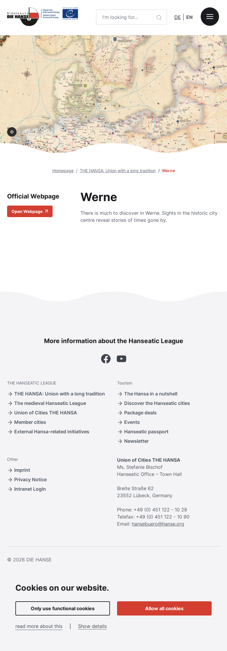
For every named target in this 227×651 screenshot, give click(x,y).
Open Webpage (30, 211)
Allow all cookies (164, 608)
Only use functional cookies (63, 608)
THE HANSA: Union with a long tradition (118, 170)
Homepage (63, 170)
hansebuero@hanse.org (158, 524)
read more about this (38, 626)
